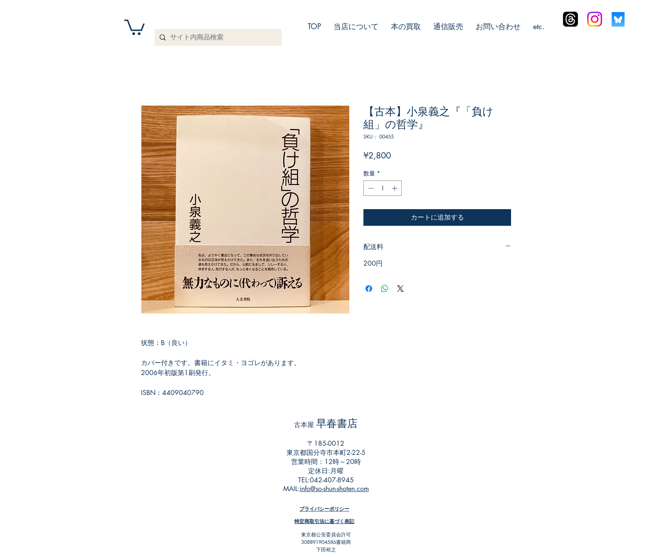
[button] (134, 26)
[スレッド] (570, 19)
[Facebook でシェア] (369, 289)
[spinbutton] (382, 188)
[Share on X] (400, 289)
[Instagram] (595, 19)
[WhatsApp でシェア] (385, 289)
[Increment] (395, 188)
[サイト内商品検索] (217, 37)
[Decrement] (370, 188)
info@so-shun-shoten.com (334, 488)
